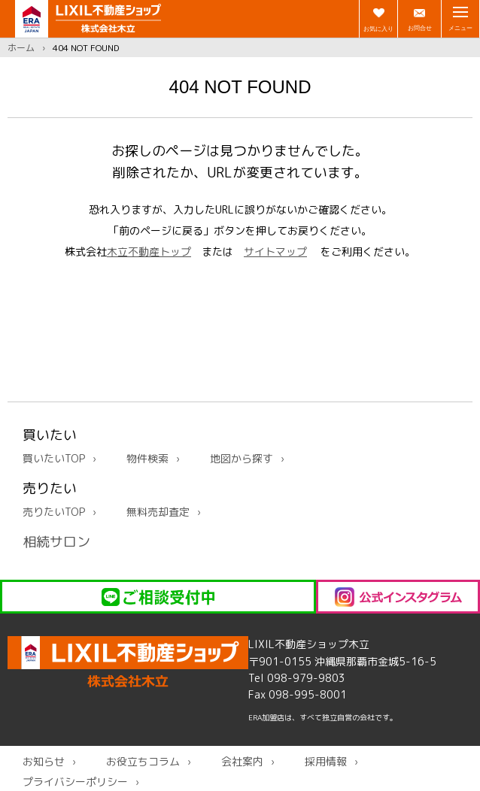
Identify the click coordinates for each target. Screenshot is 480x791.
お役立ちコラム (143, 761)
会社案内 (242, 761)
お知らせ (44, 761)
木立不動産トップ (149, 251)
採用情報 (326, 761)
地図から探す (241, 458)
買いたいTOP (54, 458)
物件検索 (147, 458)
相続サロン (56, 541)
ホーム (21, 47)
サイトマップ (275, 251)
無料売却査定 (158, 512)
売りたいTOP (54, 512)
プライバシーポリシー (75, 781)
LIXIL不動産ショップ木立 (128, 661)
